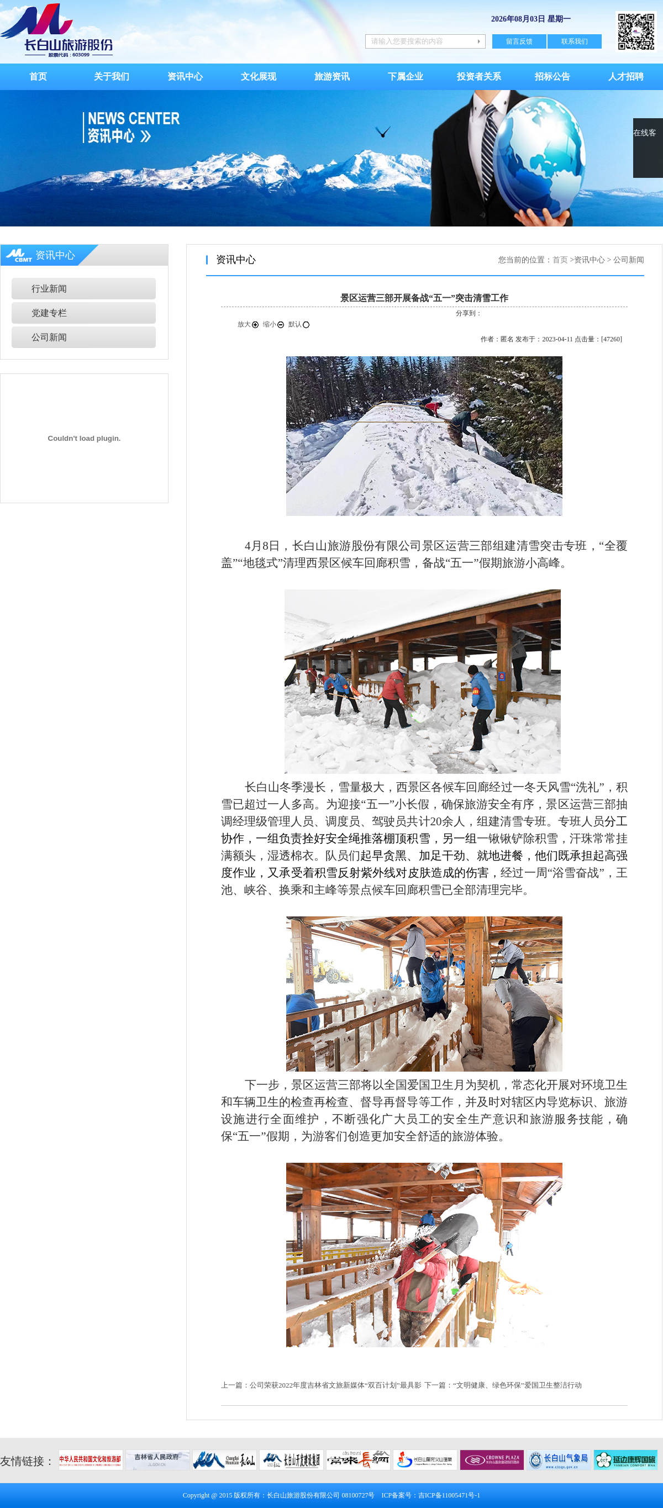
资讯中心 (185, 76)
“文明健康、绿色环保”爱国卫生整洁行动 (517, 1385)
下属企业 (405, 76)
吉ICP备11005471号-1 (449, 1495)
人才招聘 (626, 76)
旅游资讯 (332, 76)
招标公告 (552, 76)
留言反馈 (519, 41)
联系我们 (574, 41)
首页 (38, 76)
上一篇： (235, 1385)
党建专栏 (49, 313)
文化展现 (258, 76)
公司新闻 (49, 337)
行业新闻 (49, 288)
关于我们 (111, 76)
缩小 (274, 324)
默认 (299, 324)
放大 (249, 324)
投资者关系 (479, 76)
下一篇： (438, 1385)
